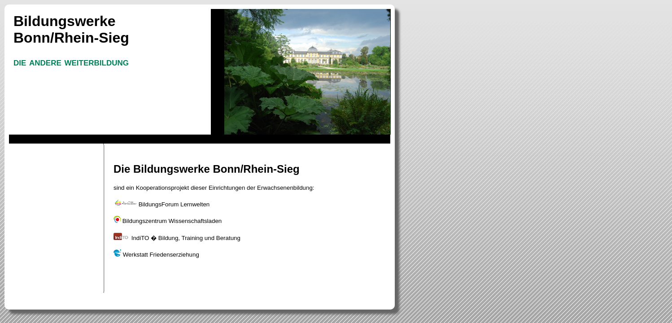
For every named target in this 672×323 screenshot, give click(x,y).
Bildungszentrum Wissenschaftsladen (167, 221)
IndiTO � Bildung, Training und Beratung (176, 238)
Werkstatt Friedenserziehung (156, 254)
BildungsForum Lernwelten (161, 204)
